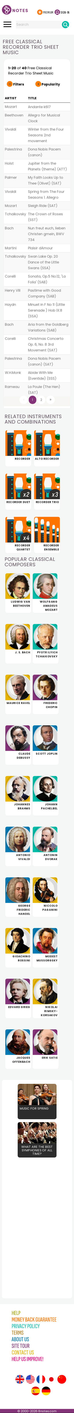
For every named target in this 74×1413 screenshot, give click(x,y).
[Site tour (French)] (41, 1379)
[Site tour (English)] (20, 1379)
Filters (18, 84)
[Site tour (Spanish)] (35, 1391)
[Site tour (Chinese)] (62, 1379)
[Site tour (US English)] (30, 1379)
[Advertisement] (23, 1219)
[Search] (65, 24)
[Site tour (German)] (46, 1391)
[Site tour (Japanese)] (51, 1379)
